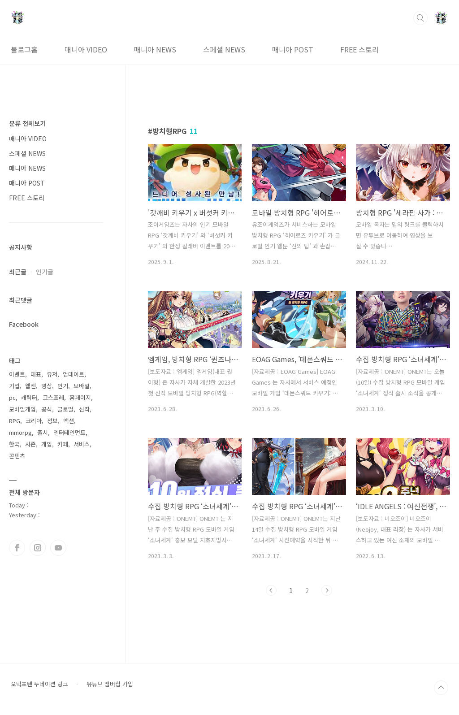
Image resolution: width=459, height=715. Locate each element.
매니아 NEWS (155, 49)
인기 (62, 385)
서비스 (82, 444)
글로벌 (65, 409)
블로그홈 (24, 49)
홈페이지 (80, 397)
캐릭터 (29, 397)
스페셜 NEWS (224, 49)
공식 (46, 409)
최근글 (17, 271)
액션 (68, 420)
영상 (46, 385)
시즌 (30, 444)
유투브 (58, 548)
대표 (35, 374)
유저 (52, 374)
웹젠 (30, 385)
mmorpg (20, 432)
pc (12, 397)
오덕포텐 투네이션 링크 (39, 684)
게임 (46, 444)
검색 (420, 18)
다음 (326, 590)
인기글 (44, 271)
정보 (52, 420)
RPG (14, 420)
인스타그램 (38, 548)
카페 (62, 444)
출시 (42, 432)
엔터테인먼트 (69, 432)
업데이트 (73, 374)
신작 (84, 409)
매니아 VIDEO (86, 49)
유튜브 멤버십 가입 (110, 684)
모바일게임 (22, 409)
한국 (14, 444)
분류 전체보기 (27, 123)
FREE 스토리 (359, 49)
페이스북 (17, 548)
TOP (441, 687)
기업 (14, 385)
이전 (271, 590)
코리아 (34, 420)
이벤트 (17, 374)
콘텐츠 (17, 455)
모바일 (82, 385)
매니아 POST (292, 49)
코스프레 (53, 397)
